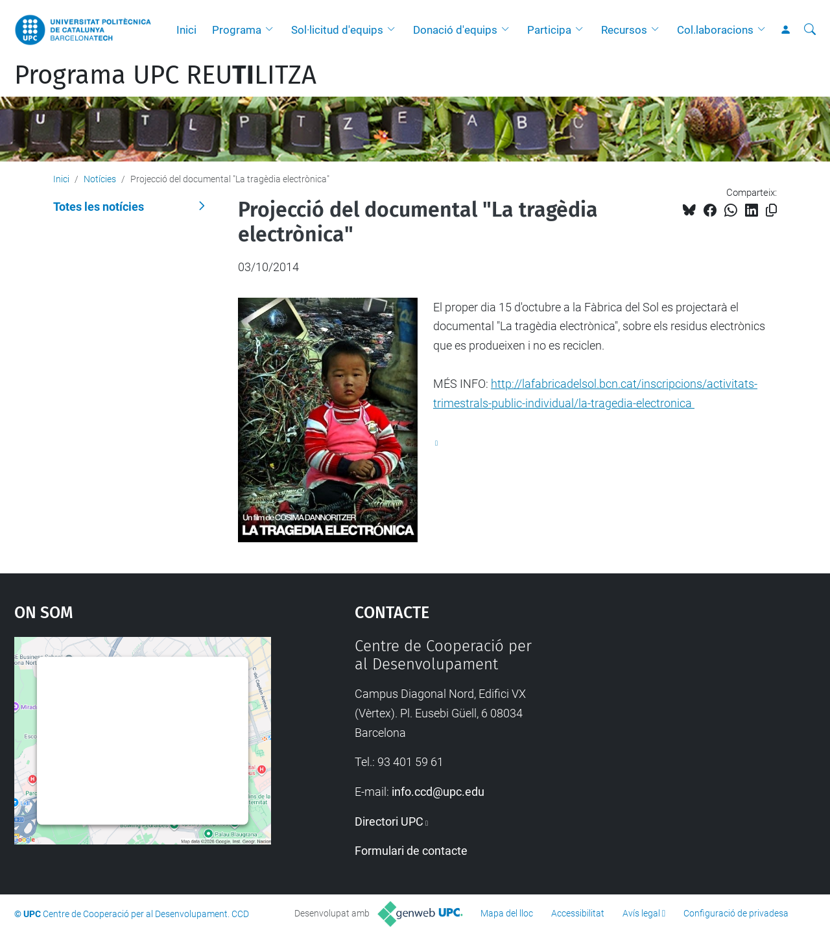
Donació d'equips (455, 29)
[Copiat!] (771, 210)
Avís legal (641, 913)
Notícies (100, 179)
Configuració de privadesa (735, 913)
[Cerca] (810, 30)
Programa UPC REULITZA (165, 75)
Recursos (624, 29)
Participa (549, 29)
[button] (272, 30)
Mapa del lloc (506, 913)
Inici (186, 29)
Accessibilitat (577, 913)
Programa (236, 29)
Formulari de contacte (411, 850)
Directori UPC (389, 821)
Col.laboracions (715, 29)
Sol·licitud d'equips (337, 29)
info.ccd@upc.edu (438, 791)
